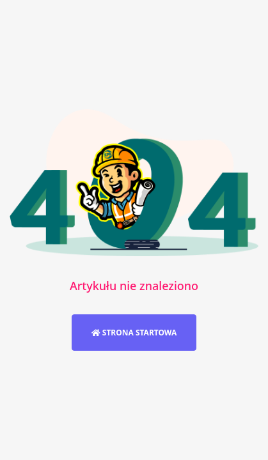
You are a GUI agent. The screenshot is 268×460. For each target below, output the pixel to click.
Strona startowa (134, 332)
